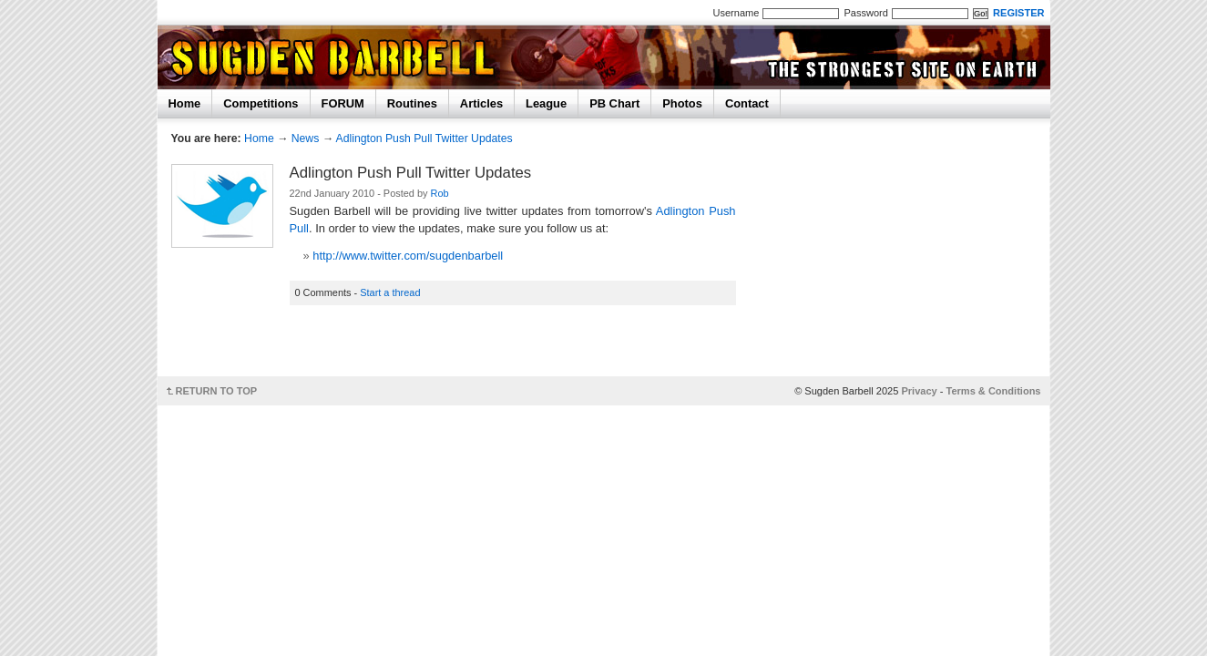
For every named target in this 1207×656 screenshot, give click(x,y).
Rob (440, 193)
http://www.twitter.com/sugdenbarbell (407, 255)
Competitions (260, 103)
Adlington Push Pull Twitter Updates (424, 138)
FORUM (343, 103)
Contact (747, 103)
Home (185, 103)
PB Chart (614, 103)
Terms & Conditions (993, 390)
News (306, 138)
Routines (412, 103)
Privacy (918, 390)
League (546, 103)
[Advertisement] (518, 347)
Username (736, 12)
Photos (682, 103)
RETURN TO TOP (217, 390)
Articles (481, 103)
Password (865, 12)
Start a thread (390, 292)
